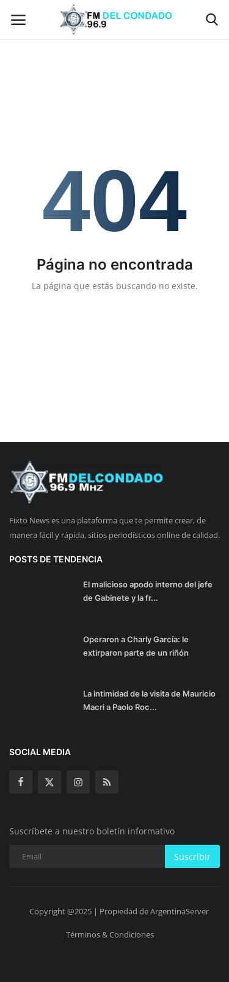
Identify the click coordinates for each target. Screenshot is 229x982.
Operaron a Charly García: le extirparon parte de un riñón (136, 646)
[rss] (106, 782)
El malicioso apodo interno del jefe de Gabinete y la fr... (148, 591)
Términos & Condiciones (110, 934)
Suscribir (192, 856)
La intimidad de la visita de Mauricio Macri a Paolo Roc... (149, 700)
